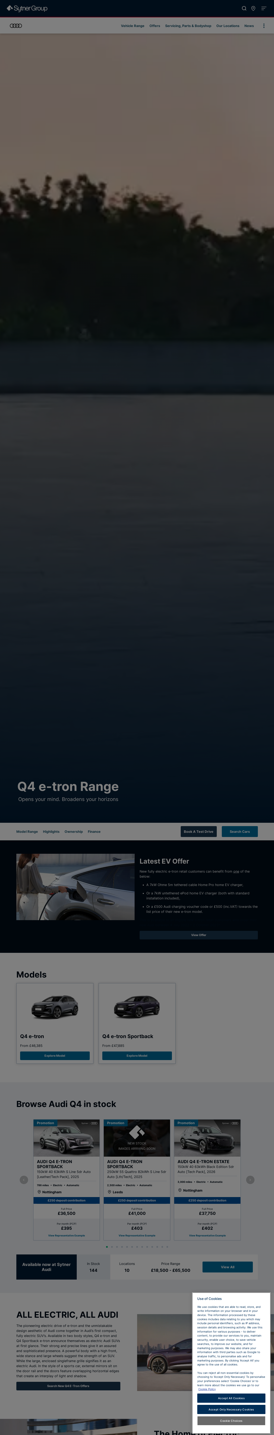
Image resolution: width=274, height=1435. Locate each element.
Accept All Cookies (231, 1419)
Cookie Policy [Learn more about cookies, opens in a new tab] (207, 1410)
